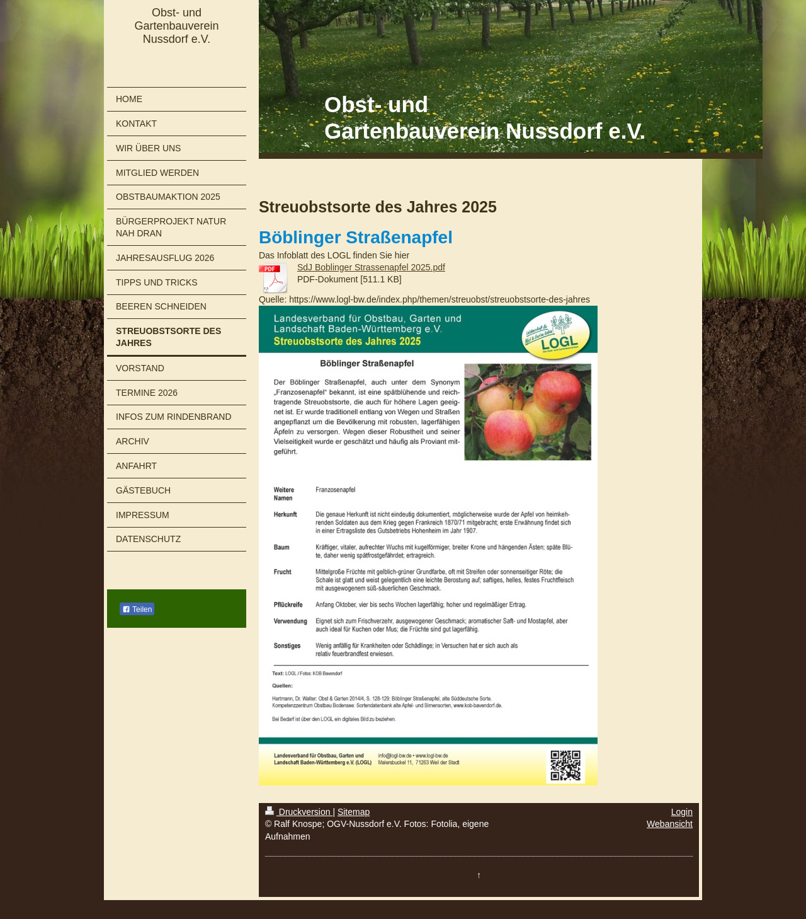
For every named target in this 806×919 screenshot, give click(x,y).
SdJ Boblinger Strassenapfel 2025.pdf (371, 267)
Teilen (137, 609)
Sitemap (354, 812)
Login (682, 812)
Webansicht (670, 824)
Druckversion (298, 812)
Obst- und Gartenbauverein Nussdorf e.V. (176, 25)
